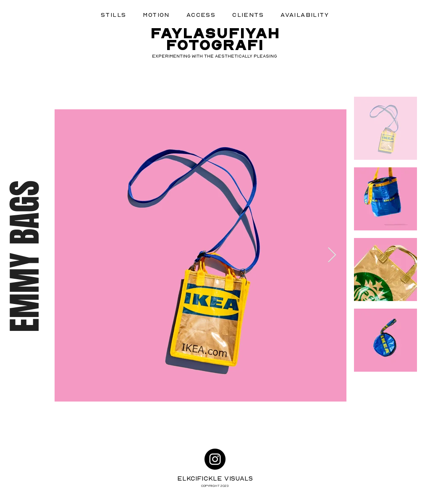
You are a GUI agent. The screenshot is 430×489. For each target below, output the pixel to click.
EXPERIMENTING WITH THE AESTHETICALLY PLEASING (214, 55)
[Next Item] (332, 255)
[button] (113, 14)
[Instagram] (215, 459)
